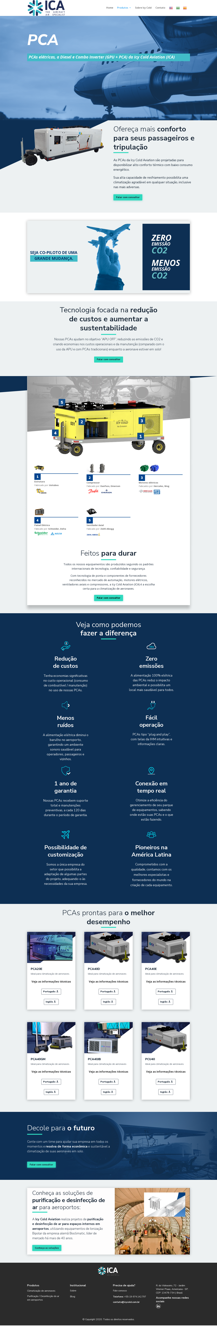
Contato (160, 8)
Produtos (122, 8)
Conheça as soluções (47, 1248)
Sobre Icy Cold (143, 8)
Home (109, 8)
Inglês (49, 1002)
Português (49, 991)
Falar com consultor (128, 197)
